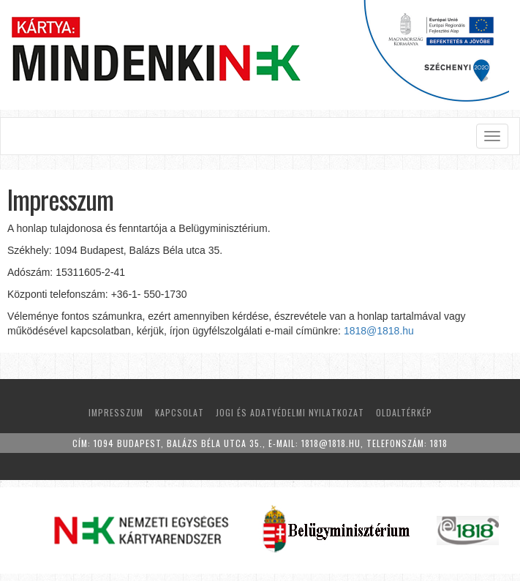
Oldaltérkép (404, 412)
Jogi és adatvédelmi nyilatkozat (290, 412)
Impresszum (115, 412)
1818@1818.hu (379, 331)
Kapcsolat (179, 412)
